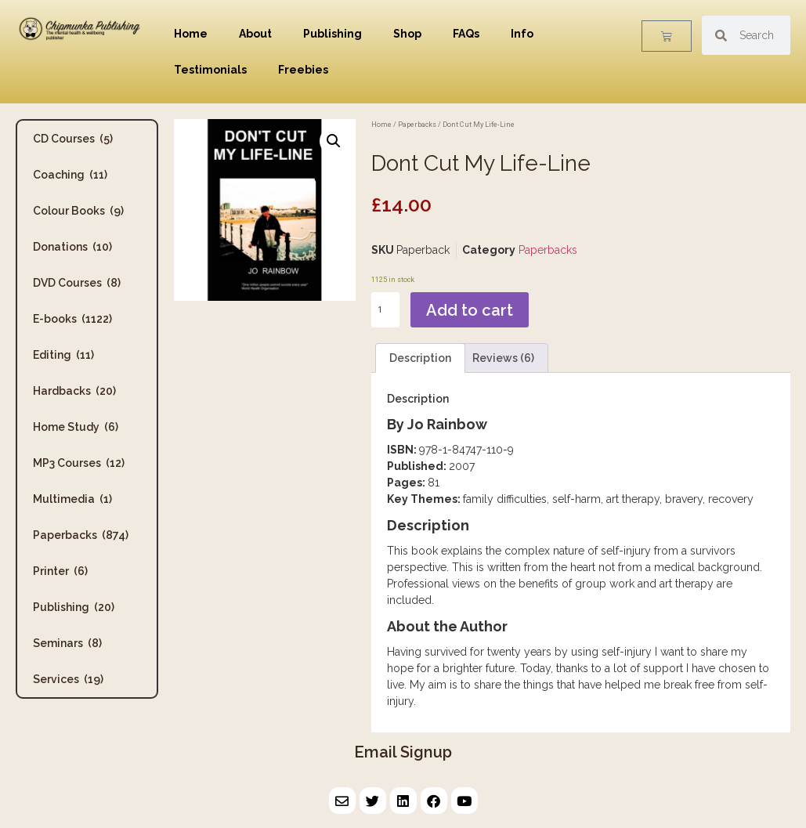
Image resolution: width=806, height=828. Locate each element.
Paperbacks (80, 535)
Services (68, 679)
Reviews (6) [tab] (503, 358)
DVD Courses (77, 283)
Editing (63, 355)
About (255, 33)
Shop (407, 33)
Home (191, 33)
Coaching (70, 175)
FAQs (466, 33)
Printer (60, 571)
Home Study (75, 427)
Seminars (67, 643)
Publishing (332, 33)
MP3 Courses (79, 463)
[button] (334, 141)
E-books (72, 319)
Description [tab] (420, 358)
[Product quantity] (385, 309)
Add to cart (469, 310)
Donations (72, 247)
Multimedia (72, 499)
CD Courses (73, 138)
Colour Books (78, 211)
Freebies (303, 69)
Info (522, 33)
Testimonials (210, 69)
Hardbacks (74, 391)
